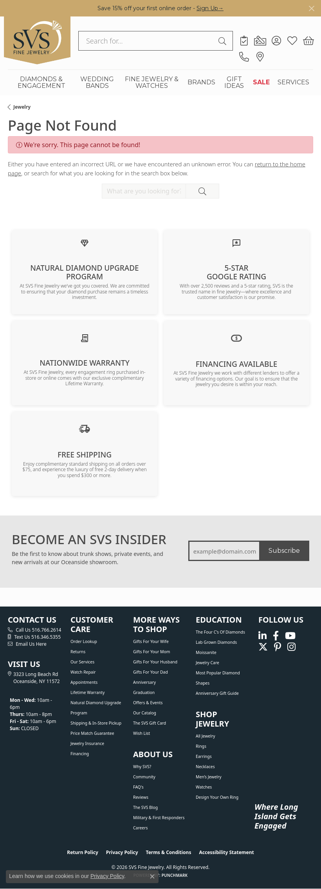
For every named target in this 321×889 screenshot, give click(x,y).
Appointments (83, 682)
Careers (140, 828)
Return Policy (82, 852)
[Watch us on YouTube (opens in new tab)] (290, 636)
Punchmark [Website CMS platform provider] (175, 875)
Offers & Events (147, 702)
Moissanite (206, 652)
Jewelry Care (207, 662)
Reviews (140, 797)
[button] (276, 41)
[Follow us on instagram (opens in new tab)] (291, 647)
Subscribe (284, 550)
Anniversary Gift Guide (217, 693)
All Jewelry (205, 736)
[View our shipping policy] (84, 428)
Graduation (144, 692)
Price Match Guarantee (92, 733)
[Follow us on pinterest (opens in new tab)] (277, 647)
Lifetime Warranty (87, 692)
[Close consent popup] (152, 876)
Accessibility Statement (226, 852)
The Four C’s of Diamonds (220, 632)
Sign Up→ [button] (210, 8)
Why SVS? (142, 766)
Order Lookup (83, 641)
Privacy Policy (122, 852)
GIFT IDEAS (234, 82)
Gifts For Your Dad (150, 672)
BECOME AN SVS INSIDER (89, 539)
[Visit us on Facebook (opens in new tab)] (276, 636)
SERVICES (293, 82)
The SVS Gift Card (149, 723)
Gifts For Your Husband (155, 662)
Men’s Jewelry (209, 777)
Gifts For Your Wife (151, 641)
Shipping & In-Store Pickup (95, 723)
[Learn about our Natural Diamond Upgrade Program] (84, 242)
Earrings (204, 756)
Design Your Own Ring (217, 797)
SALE (261, 82)
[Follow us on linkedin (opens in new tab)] (262, 636)
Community (144, 777)
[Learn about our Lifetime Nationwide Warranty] (84, 337)
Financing (79, 753)
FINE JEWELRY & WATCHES (152, 82)
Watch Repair (83, 672)
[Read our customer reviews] (236, 242)
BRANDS (201, 82)
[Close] (311, 8)
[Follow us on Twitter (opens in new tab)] (263, 647)
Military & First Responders (158, 817)
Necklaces (205, 766)
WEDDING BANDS (97, 82)
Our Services (82, 662)
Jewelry (22, 107)
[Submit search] (224, 40)
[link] (244, 41)
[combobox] (146, 40)
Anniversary (144, 682)
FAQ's (138, 787)
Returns (77, 651)
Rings (201, 746)
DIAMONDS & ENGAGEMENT (41, 82)
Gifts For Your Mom (151, 651)
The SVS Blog (145, 807)
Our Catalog (144, 713)
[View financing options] (236, 337)
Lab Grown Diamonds (216, 642)
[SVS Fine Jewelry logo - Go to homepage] (37, 40)
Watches (204, 787)
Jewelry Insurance (87, 743)
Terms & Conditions (168, 852)
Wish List (141, 733)
